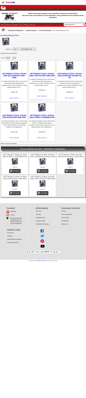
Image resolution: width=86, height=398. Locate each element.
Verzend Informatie (66, 214)
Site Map (38, 214)
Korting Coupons (40, 220)
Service (26, 24)
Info (21, 24)
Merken (16, 24)
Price (14, 58)
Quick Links (9, 24)
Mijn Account (64, 224)
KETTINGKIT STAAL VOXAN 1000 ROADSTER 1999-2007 (14, 116)
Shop (2, 24)
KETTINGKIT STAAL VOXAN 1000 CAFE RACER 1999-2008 (42, 75)
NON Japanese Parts (13, 242)
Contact (12, 215)
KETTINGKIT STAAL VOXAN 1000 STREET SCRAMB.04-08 (41, 116)
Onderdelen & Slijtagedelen (15, 30)
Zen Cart (55, 260)
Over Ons (32, 24)
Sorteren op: (9, 49)
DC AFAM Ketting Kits (45, 30)
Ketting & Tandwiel (31, 30)
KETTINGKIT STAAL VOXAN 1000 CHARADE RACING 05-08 (69, 76)
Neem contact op (14, 98)
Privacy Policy (65, 217)
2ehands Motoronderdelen (14, 239)
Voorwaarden (65, 220)
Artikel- (8, 58)
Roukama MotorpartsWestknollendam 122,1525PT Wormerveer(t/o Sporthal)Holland (16, 220)
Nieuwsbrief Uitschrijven (42, 224)
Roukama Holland (42, 260)
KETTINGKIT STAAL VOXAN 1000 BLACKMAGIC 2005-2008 (14, 76)
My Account (10, 232)
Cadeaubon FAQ (40, 217)
